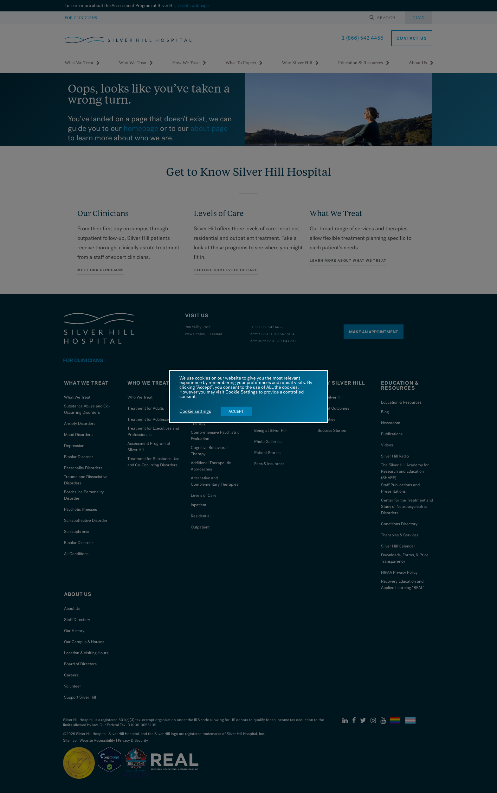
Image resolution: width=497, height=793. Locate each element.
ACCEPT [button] (236, 411)
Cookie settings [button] (195, 411)
